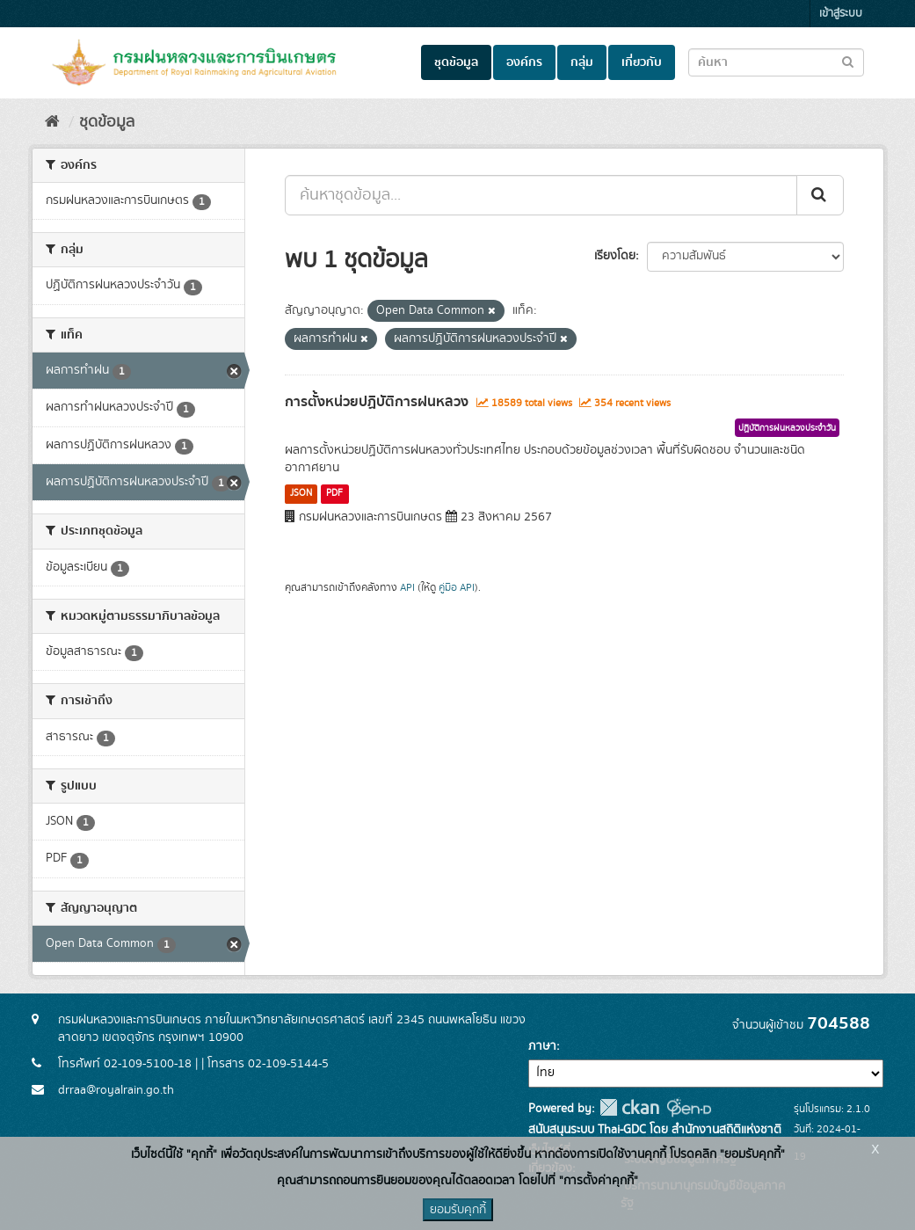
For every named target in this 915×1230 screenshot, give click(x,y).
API (407, 587)
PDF (334, 493)
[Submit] (820, 195)
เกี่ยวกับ (641, 62)
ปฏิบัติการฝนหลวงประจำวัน (787, 428)
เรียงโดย (614, 256)
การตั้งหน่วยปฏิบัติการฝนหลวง (376, 401)
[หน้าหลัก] (52, 122)
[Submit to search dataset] (847, 61)
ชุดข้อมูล (456, 62)
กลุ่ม (581, 62)
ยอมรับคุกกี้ (458, 1210)
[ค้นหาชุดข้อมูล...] (541, 195)
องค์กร (524, 62)
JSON (301, 493)
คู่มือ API (457, 587)
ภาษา (542, 1046)
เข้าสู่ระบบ (840, 13)
